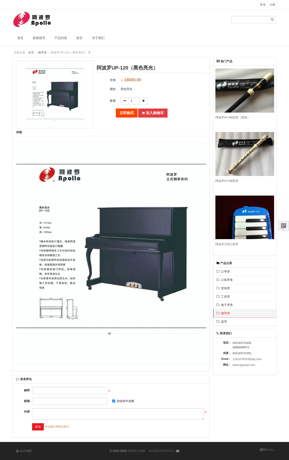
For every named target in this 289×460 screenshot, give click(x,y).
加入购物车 (153, 113)
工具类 (223, 296)
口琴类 (223, 271)
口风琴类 (225, 280)
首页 (20, 38)
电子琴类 (225, 305)
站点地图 (24, 451)
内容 (27, 411)
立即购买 (126, 113)
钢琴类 (42, 52)
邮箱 (27, 401)
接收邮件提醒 (123, 401)
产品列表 (60, 38)
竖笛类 (223, 288)
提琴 (222, 321)
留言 (79, 38)
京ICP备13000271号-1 (161, 451)
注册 (272, 4)
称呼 (27, 390)
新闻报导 (39, 38)
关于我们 (98, 38)
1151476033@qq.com (247, 359)
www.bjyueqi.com (244, 365)
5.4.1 (267, 450)
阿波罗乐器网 (136, 451)
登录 (263, 4)
